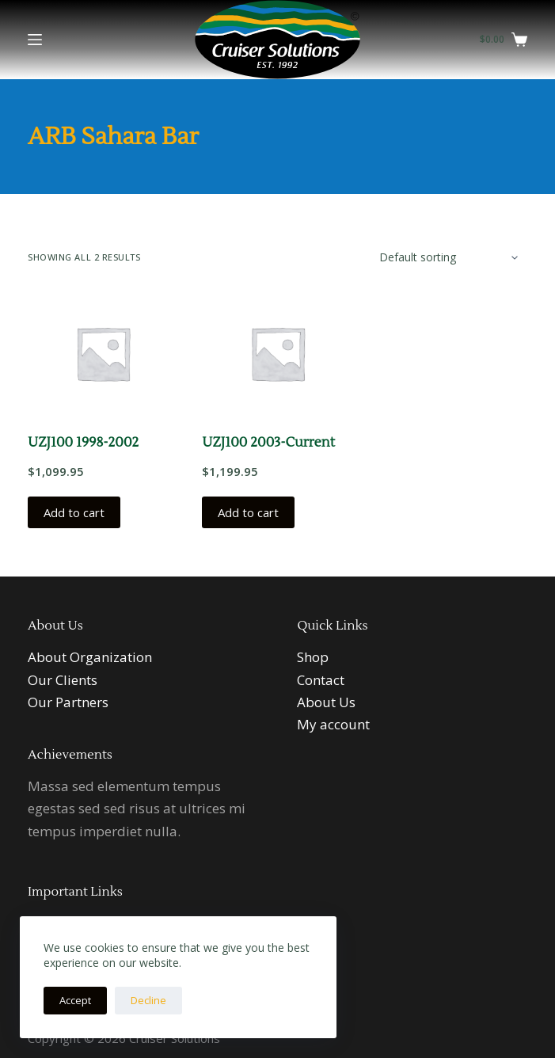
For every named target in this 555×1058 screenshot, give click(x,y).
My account (333, 724)
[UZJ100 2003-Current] (277, 353)
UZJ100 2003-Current (268, 442)
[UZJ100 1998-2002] (103, 353)
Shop (313, 657)
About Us (326, 702)
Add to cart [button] (74, 512)
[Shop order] (446, 257)
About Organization (90, 657)
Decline (148, 1000)
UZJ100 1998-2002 (83, 442)
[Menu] (35, 39)
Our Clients (62, 680)
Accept (75, 1000)
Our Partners (68, 702)
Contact (320, 680)
